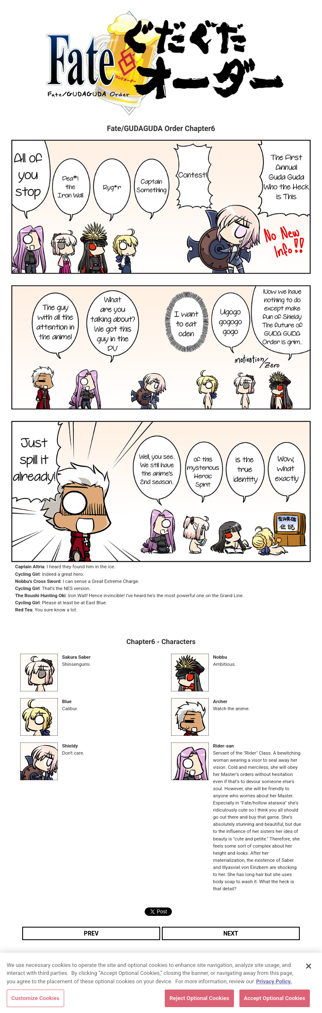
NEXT (230, 933)
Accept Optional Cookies (275, 1000)
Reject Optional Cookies (199, 1000)
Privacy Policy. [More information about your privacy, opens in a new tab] (274, 983)
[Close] (308, 968)
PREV (91, 933)
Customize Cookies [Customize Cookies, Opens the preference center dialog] (35, 1000)
